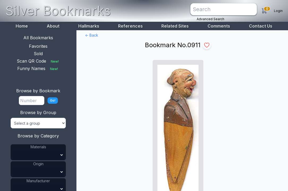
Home (22, 26)
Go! (52, 100)
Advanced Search (210, 19)
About (53, 26)
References (130, 26)
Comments (219, 26)
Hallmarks (88, 26)
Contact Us (260, 26)
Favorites (38, 46)
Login (278, 11)
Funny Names (38, 68)
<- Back (91, 35)
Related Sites (175, 26)
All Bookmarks (38, 37)
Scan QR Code (38, 61)
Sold (38, 53)
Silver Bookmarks (58, 11)
